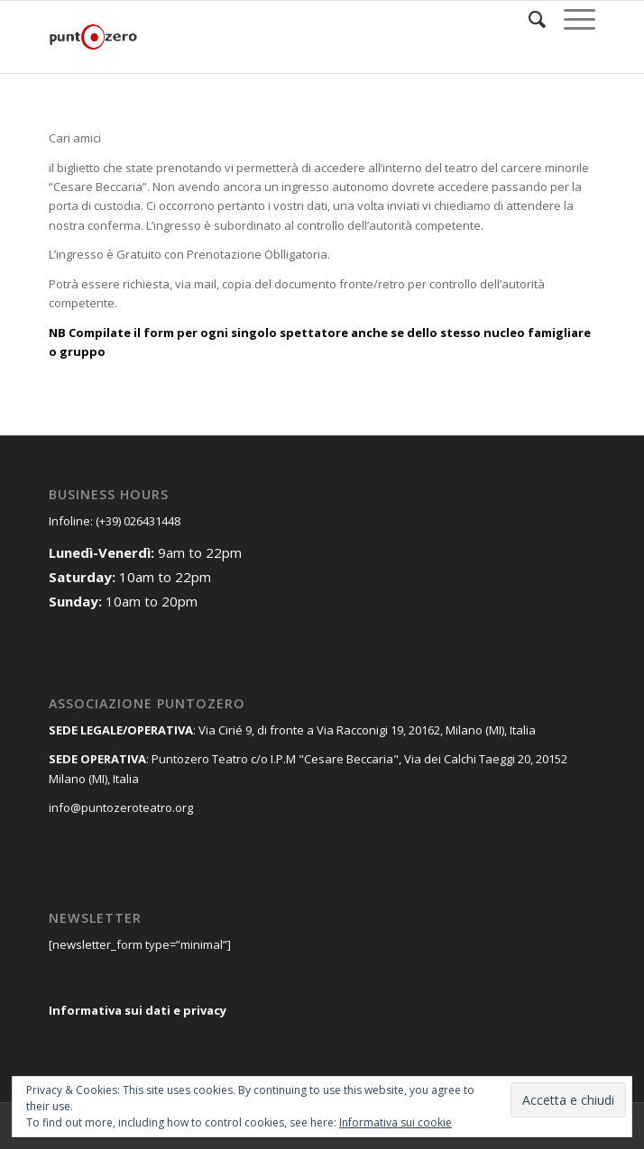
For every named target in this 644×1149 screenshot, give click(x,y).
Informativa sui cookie (395, 1122)
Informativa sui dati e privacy (137, 1010)
